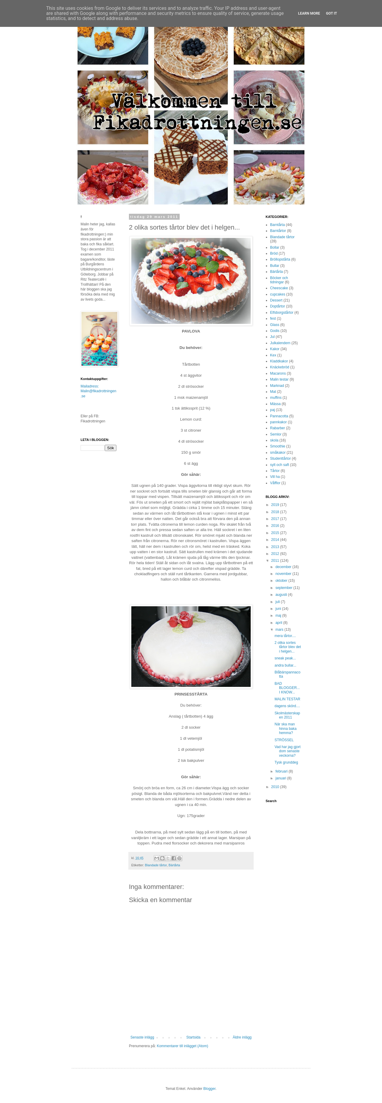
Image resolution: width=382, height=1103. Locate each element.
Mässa (275, 404)
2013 (275, 547)
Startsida (193, 1037)
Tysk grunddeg (286, 762)
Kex (273, 355)
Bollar (274, 247)
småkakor (278, 452)
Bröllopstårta (280, 259)
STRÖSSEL (284, 740)
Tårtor (275, 471)
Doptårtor (277, 306)
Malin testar (279, 379)
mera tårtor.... (285, 636)
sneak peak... (285, 658)
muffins (275, 398)
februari (282, 771)
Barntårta (277, 225)
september (284, 588)
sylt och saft (279, 465)
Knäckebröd (279, 367)
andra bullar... (285, 665)
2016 (275, 526)
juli (278, 602)
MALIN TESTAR (287, 699)
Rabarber (277, 428)
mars (279, 629)
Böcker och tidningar (279, 280)
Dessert (276, 300)
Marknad (277, 386)
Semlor (275, 434)
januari (281, 778)
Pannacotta (279, 416)
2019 (275, 505)
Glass (274, 325)
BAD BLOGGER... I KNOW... (287, 688)
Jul (272, 337)
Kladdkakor (279, 361)
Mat (273, 392)
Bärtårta (174, 865)
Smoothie (277, 446)
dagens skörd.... (287, 706)
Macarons (278, 373)
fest (273, 318)
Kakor (274, 349)
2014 (275, 540)
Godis (274, 331)
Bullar (274, 266)
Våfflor (275, 483)
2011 (275, 561)
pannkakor (278, 422)
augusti (281, 595)
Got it (331, 13)
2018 (275, 512)
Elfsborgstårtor (281, 312)
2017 (275, 519)
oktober (281, 581)
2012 (275, 554)
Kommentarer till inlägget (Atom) (182, 1046)
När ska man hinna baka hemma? (286, 728)
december (283, 567)
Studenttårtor (280, 458)
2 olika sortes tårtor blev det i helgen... (288, 647)
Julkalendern (280, 343)
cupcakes (277, 294)
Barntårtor (278, 231)
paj (272, 410)
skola (274, 440)
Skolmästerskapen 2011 (287, 715)
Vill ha (275, 477)
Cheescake (279, 288)
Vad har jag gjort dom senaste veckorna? (288, 751)
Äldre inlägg (242, 1037)
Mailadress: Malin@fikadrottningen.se (98, 391)
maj (278, 615)
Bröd (274, 253)
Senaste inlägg (142, 1037)
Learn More (309, 13)
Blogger (209, 1089)
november (283, 574)
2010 (275, 787)
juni (278, 609)
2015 (275, 533)
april (279, 623)
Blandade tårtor (156, 865)
